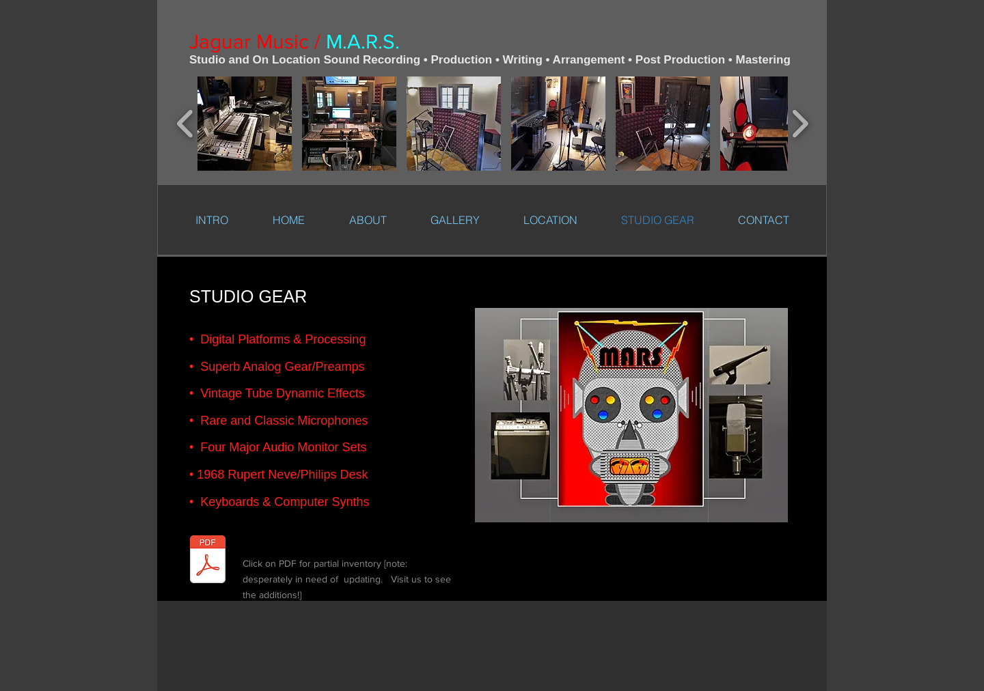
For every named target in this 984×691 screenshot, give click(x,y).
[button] (244, 123)
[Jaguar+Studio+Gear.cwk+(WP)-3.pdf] (207, 561)
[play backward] (185, 124)
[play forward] (799, 124)
